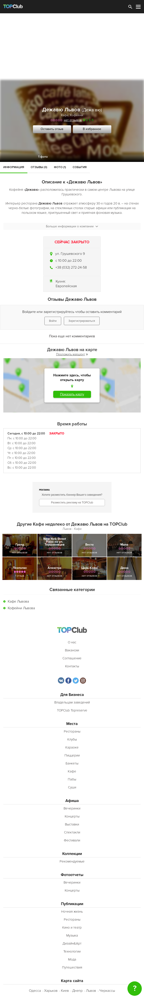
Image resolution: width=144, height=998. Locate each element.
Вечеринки (72, 808)
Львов (91, 990)
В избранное (92, 129)
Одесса (35, 990)
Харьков (51, 990)
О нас (72, 642)
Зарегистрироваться (81, 321)
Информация (13, 167)
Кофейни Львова (21, 608)
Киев (65, 990)
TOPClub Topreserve (72, 710)
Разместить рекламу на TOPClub (72, 502)
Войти (53, 321)
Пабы (72, 779)
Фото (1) (60, 167)
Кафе (64, 115)
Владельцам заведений (72, 702)
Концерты (72, 816)
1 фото (43, 157)
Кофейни (76, 115)
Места (72, 723)
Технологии (72, 951)
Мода (72, 959)
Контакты (72, 666)
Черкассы (107, 990)
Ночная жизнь (72, 911)
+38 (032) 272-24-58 (71, 267)
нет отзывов (73, 120)
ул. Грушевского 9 (70, 253)
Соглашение (72, 658)
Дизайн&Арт (72, 943)
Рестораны (72, 731)
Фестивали (72, 840)
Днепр (77, 990)
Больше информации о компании (72, 226)
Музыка (72, 935)
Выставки (72, 824)
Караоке (72, 747)
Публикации (72, 904)
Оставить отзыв (52, 129)
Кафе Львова (18, 601)
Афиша (72, 800)
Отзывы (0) (39, 167)
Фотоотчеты (72, 874)
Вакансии (72, 650)
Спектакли (72, 832)
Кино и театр (72, 927)
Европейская (66, 286)
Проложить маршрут (72, 354)
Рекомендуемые (72, 861)
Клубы (72, 739)
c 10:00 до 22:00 (68, 260)
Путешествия (72, 967)
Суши (72, 787)
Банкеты (72, 763)
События (80, 167)
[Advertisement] (72, 47)
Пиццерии (72, 755)
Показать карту (72, 394)
